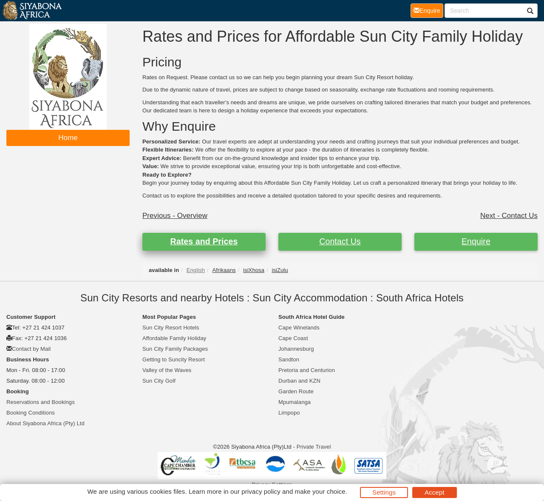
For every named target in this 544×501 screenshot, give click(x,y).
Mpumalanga (294, 402)
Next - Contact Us (509, 216)
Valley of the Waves (166, 370)
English (196, 270)
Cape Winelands (299, 327)
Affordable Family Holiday (174, 338)
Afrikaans (224, 270)
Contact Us (339, 241)
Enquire (476, 241)
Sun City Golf (159, 381)
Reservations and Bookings (40, 402)
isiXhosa (253, 270)
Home (68, 138)
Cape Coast (293, 338)
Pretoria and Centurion (306, 370)
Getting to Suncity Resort (173, 359)
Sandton (288, 359)
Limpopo (289, 412)
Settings (384, 492)
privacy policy (260, 491)
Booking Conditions (30, 412)
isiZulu (280, 270)
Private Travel (314, 447)
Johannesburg (296, 349)
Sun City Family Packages (175, 349)
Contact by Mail (31, 349)
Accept (434, 492)
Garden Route (296, 391)
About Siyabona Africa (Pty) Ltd (45, 423)
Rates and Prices (204, 241)
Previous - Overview (174, 216)
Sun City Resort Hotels (170, 327)
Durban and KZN (299, 381)
